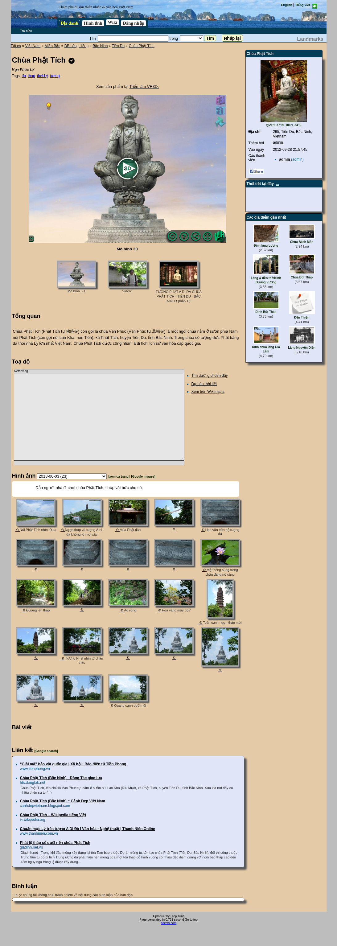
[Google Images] (143, 476)
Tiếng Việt (302, 5)
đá (24, 76)
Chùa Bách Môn (302, 242)
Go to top (191, 919)
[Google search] (46, 751)
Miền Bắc (52, 46)
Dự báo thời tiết (204, 384)
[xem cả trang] (119, 476)
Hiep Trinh (178, 916)
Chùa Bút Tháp (302, 277)
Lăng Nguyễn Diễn (301, 347)
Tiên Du (118, 46)
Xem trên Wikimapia (207, 391)
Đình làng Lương (266, 245)
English (286, 5)
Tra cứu (26, 31)
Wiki (112, 22)
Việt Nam (32, 46)
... (277, 184)
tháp (31, 76)
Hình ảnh (93, 23)
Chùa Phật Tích (141, 46)
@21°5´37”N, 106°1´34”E (284, 125)
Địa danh (69, 23)
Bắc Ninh (100, 46)
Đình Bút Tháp (265, 312)
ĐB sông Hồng (76, 46)
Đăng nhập (133, 23)
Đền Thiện (301, 317)
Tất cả (16, 46)
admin (278, 142)
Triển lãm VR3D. (144, 86)
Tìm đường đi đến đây (209, 375)
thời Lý (42, 76)
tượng (55, 76)
